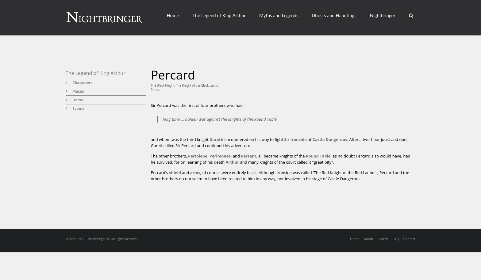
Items (77, 100)
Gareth (216, 139)
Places (78, 91)
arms (195, 172)
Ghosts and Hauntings (334, 15)
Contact (409, 238)
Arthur (232, 162)
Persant (248, 156)
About (368, 238)
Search (383, 238)
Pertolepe (197, 156)
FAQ (395, 238)
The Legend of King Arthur (219, 15)
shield (175, 172)
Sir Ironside (295, 139)
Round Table (318, 156)
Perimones (220, 156)
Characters (82, 83)
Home (173, 15)
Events (78, 108)
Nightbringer (382, 15)
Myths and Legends (278, 15)
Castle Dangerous (330, 139)
